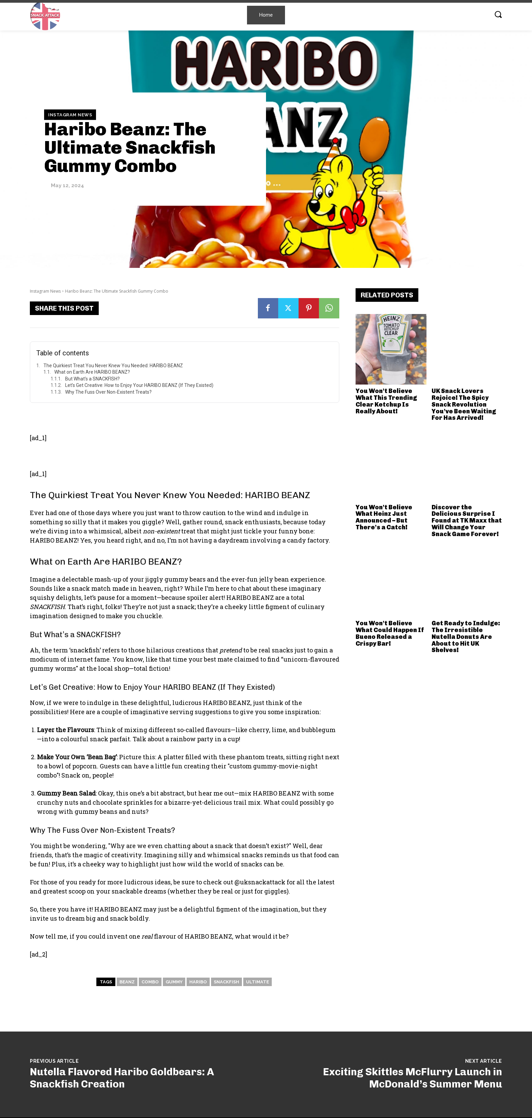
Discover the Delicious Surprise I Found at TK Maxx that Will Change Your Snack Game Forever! (467, 521)
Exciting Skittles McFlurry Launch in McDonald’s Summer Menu (412, 1078)
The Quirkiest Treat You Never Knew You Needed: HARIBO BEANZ (113, 365)
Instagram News (70, 114)
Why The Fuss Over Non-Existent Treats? (108, 392)
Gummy (174, 981)
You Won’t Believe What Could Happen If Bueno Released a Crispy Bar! (390, 633)
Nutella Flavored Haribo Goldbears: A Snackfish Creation (122, 1078)
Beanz (127, 981)
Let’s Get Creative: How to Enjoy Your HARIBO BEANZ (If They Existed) (139, 385)
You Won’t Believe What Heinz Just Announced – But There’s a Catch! (384, 517)
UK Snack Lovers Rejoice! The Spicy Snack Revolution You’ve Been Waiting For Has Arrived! (464, 404)
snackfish (226, 981)
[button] (498, 14)
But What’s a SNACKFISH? (92, 378)
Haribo (198, 981)
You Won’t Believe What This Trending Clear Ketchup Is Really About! (386, 401)
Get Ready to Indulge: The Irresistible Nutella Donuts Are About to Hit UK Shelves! (466, 637)
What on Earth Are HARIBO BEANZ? (92, 372)
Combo (150, 981)
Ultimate (257, 981)
